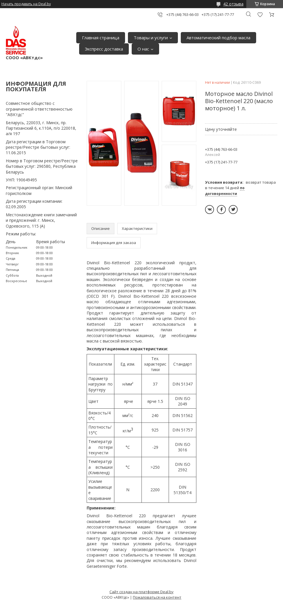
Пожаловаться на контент (157, 597)
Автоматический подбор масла (218, 37)
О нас (143, 49)
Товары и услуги (151, 37)
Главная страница (100, 37)
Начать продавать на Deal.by (26, 4)
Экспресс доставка (104, 49)
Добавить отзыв (260, 14)
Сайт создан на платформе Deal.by (141, 591)
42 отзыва (233, 4)
